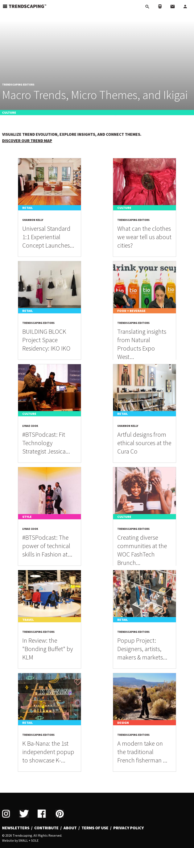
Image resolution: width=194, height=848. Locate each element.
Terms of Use (95, 827)
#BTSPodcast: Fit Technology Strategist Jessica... (46, 442)
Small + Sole (28, 840)
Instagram (6, 814)
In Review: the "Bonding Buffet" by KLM (47, 648)
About (70, 827)
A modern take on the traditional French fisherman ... (142, 751)
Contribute (46, 827)
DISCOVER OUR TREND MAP (27, 140)
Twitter (24, 814)
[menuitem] (17, 827)
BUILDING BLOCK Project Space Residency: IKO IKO (46, 339)
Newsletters (15, 827)
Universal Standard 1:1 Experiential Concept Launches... (48, 236)
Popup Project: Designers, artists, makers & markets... (142, 648)
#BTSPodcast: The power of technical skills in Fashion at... (47, 545)
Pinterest (59, 814)
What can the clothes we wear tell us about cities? (144, 236)
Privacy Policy (128, 827)
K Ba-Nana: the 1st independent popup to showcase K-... (48, 751)
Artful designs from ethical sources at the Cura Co (144, 442)
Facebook (42, 814)
